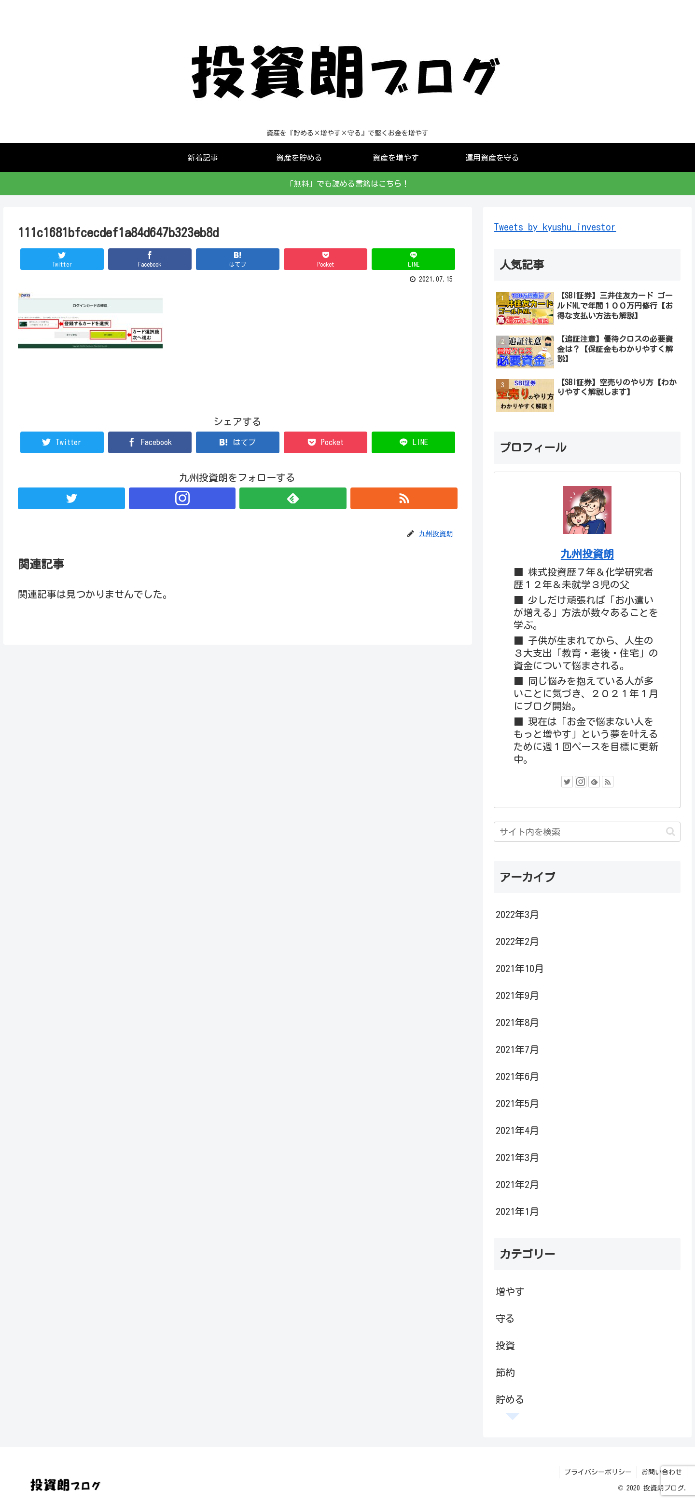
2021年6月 (517, 1076)
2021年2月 (517, 1184)
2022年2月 (517, 941)
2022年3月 (517, 914)
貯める (510, 1399)
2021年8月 (517, 1022)
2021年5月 (517, 1103)
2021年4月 (517, 1130)
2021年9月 (517, 995)
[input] (587, 832)
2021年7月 (517, 1049)
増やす (510, 1291)
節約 (505, 1372)
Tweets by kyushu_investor (555, 226)
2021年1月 (517, 1211)
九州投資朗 (587, 554)
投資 (505, 1345)
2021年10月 (520, 968)
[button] (670, 831)
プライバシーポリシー (597, 1472)
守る (505, 1318)
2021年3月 (517, 1157)
